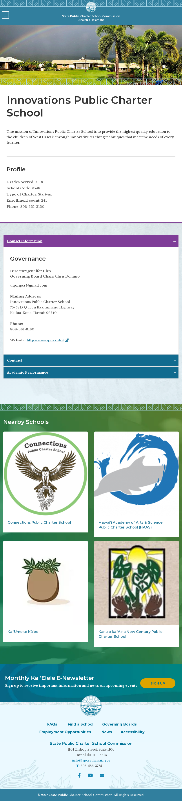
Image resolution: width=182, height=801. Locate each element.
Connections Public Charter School (39, 522)
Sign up (158, 683)
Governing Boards (119, 724)
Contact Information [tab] (24, 241)
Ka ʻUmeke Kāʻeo (23, 632)
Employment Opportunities (65, 732)
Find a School (80, 724)
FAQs (52, 724)
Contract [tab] (14, 360)
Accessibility (133, 732)
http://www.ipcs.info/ (48, 340)
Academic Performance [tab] (27, 373)
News (107, 732)
